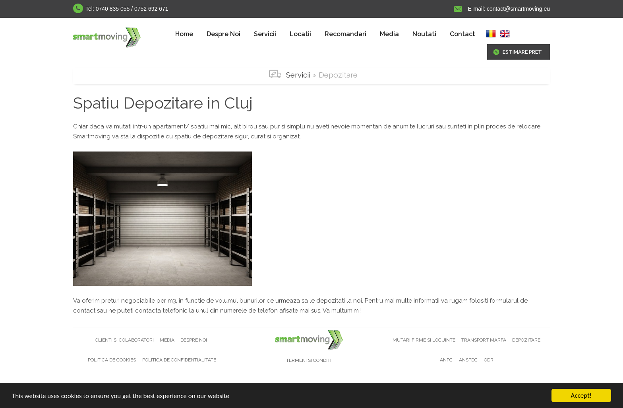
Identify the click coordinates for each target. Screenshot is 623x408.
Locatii (300, 34)
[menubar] (325, 34)
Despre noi (193, 340)
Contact (462, 34)
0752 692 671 (151, 9)
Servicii (265, 34)
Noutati (424, 34)
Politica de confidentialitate (179, 360)
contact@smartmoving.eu (517, 9)
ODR (488, 360)
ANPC (446, 360)
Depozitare (526, 340)
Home (184, 34)
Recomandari (345, 34)
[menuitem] (184, 34)
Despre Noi (223, 34)
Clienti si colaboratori (125, 340)
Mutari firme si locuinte (425, 340)
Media (389, 34)
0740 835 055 (113, 9)
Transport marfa (484, 340)
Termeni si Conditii (309, 360)
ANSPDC (468, 360)
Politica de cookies (112, 360)
